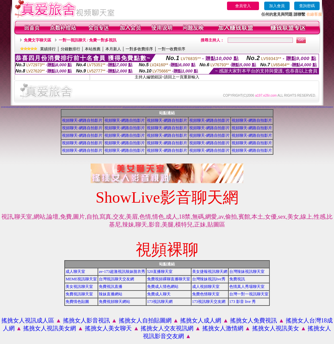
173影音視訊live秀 (219, 107)
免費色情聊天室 (206, 294)
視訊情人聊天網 (48, 107)
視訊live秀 (261, 107)
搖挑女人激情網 (222, 328)
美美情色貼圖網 (100, 107)
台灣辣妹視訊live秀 (208, 279)
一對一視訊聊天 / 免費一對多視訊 (87, 40)
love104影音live (250, 107)
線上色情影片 (113, 107)
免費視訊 (237, 279)
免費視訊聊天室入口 (56, 107)
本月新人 (113, 49)
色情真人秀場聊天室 (247, 286)
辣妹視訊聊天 (318, 107)
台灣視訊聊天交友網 (116, 279)
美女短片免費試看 (229, 107)
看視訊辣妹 (325, 107)
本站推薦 (92, 49)
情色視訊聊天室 (289, 107)
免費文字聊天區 (37, 40)
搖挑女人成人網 (200, 320)
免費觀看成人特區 (115, 107)
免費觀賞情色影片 (247, 107)
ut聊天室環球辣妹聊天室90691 (73, 107)
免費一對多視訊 (120, 107)
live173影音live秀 (258, 107)
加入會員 (277, 6)
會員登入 (243, 6)
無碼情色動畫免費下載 (244, 107)
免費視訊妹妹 (304, 107)
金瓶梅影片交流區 (42, 107)
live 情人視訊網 (82, 107)
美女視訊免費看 (301, 107)
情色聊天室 (117, 107)
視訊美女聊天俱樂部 (66, 107)
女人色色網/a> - (227, 107)
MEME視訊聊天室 (81, 279)
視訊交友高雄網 (59, 107)
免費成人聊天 (159, 294)
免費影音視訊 (314, 107)
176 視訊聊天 (212, 107)
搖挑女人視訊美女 (275, 328)
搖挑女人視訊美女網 (49, 328)
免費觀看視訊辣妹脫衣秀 (31, 107)
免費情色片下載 (45, 107)
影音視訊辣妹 (316, 107)
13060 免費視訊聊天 (239, 107)
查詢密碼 (307, 6)
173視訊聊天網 (77, 107)
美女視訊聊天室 (79, 286)
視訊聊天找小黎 (180, 106)
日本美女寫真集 (53, 107)
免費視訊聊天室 (79, 294)
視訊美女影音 (292, 107)
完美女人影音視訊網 (94, 107)
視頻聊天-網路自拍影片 (82, 120)
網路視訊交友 (91, 107)
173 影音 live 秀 (242, 301)
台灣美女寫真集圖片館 (62, 107)
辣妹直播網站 (110, 294)
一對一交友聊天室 (278, 107)
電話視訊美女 (80, 107)
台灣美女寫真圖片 (222, 107)
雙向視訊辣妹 (328, 107)
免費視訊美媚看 (294, 107)
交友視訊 (241, 107)
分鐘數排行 (70, 49)
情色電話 (224, 107)
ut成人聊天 (255, 107)
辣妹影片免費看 (323, 107)
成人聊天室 (75, 271)
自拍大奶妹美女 (232, 107)
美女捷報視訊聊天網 (209, 271)
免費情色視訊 (299, 107)
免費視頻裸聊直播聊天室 (168, 279)
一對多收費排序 (139, 49)
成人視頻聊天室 (206, 286)
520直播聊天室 (160, 271)
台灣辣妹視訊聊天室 (247, 271)
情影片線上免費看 (27, 107)
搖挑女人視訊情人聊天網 (6, 107)
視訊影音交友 (14, 107)
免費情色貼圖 (77, 301)
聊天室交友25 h (108, 107)
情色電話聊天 (311, 107)
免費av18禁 (22, 107)
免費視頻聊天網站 (114, 301)
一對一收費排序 (171, 49)
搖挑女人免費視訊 (253, 320)
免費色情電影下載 (9, 107)
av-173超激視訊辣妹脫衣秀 (122, 271)
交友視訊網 (103, 107)
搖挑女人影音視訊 (86, 320)
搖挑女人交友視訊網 (167, 328)
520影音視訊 (321, 107)
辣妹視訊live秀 (17, 107)
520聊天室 (19, 107)
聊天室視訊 (270, 107)
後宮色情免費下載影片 (97, 107)
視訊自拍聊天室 (34, 107)
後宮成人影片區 (2, 107)
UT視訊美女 (287, 107)
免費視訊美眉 (296, 107)
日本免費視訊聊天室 (88, 107)
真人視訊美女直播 (275, 107)
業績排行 (48, 49)
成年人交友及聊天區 (265, 107)
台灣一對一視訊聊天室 (248, 294)
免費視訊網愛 (263, 107)
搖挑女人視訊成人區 (27, 320)
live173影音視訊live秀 (281, 107)
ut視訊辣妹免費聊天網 (39, 107)
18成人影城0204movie (215, 107)
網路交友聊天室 (105, 107)
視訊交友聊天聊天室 (330, 107)
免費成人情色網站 (162, 286)
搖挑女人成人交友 (69, 107)
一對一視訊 (272, 107)
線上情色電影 (306, 107)
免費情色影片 (284, 107)
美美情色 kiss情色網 (85, 107)
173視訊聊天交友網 (208, 301)
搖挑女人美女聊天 (108, 328)
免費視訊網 (110, 107)
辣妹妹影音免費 (51, 107)
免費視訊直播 (110, 286)
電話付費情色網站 (309, 107)
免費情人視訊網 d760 (235, 107)
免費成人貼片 (37, 107)
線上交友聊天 (253, 107)
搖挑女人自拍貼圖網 (145, 320)
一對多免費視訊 (12, 107)
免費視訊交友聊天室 (24, 107)
